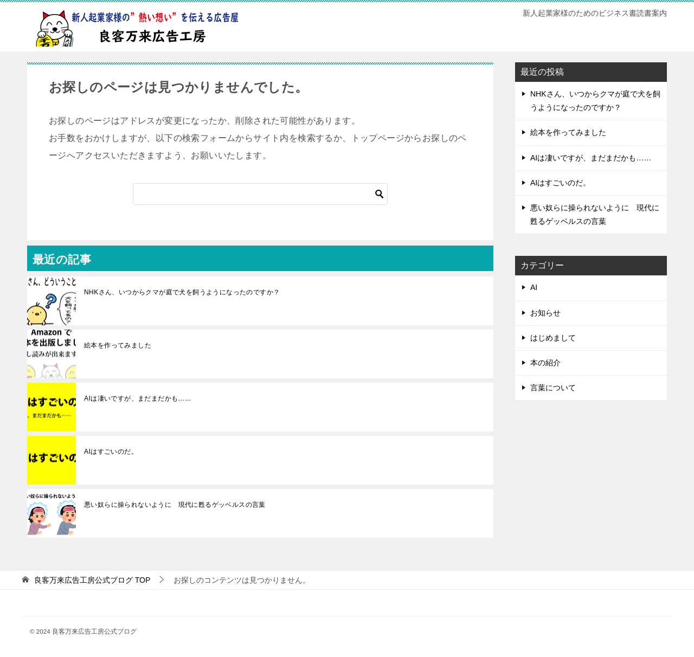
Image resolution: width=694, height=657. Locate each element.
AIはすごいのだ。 (111, 451)
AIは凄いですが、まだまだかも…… (137, 398)
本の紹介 (545, 362)
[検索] (260, 194)
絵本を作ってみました (117, 345)
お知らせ (545, 312)
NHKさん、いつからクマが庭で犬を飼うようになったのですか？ (182, 292)
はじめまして (553, 337)
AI (533, 287)
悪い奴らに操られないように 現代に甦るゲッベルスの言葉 (175, 504)
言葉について (553, 387)
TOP (92, 580)
